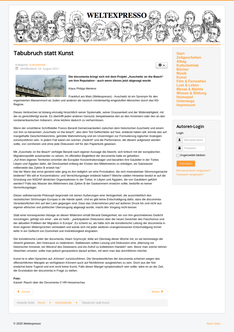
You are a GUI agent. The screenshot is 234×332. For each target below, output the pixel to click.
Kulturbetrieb (37, 64)
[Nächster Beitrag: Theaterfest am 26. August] (158, 291)
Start (180, 53)
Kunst (181, 77)
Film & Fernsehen (191, 81)
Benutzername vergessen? (193, 170)
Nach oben (214, 323)
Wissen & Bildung (191, 93)
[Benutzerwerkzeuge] (162, 65)
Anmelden (185, 163)
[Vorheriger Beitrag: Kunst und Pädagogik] (23, 291)
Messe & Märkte (189, 89)
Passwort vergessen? (190, 174)
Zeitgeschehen (188, 57)
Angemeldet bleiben (192, 155)
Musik (181, 73)
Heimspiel (184, 97)
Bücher (182, 69)
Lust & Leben (187, 85)
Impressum (185, 105)
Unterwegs (185, 101)
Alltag (181, 61)
